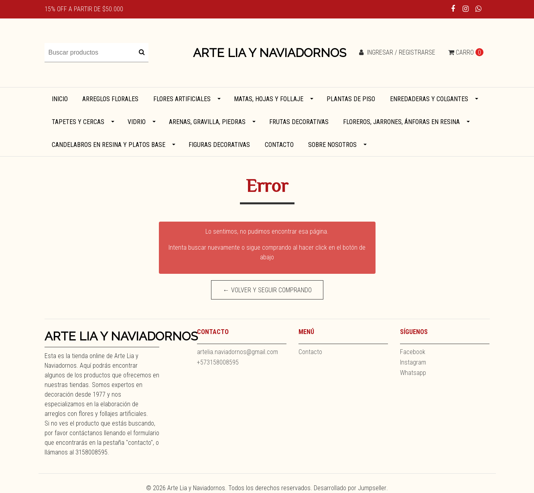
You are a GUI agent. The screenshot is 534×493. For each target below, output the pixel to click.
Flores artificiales (182, 99)
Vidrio (137, 122)
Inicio (60, 99)
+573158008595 (218, 362)
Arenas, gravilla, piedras (207, 122)
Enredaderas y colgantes (429, 99)
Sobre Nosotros (332, 145)
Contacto (279, 145)
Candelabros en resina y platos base (108, 145)
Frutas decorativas (299, 122)
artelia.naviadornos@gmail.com (237, 352)
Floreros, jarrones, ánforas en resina (401, 122)
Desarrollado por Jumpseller (350, 488)
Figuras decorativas (219, 145)
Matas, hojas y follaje (268, 99)
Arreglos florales (110, 99)
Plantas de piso (351, 99)
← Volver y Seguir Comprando (267, 290)
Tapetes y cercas (78, 122)
